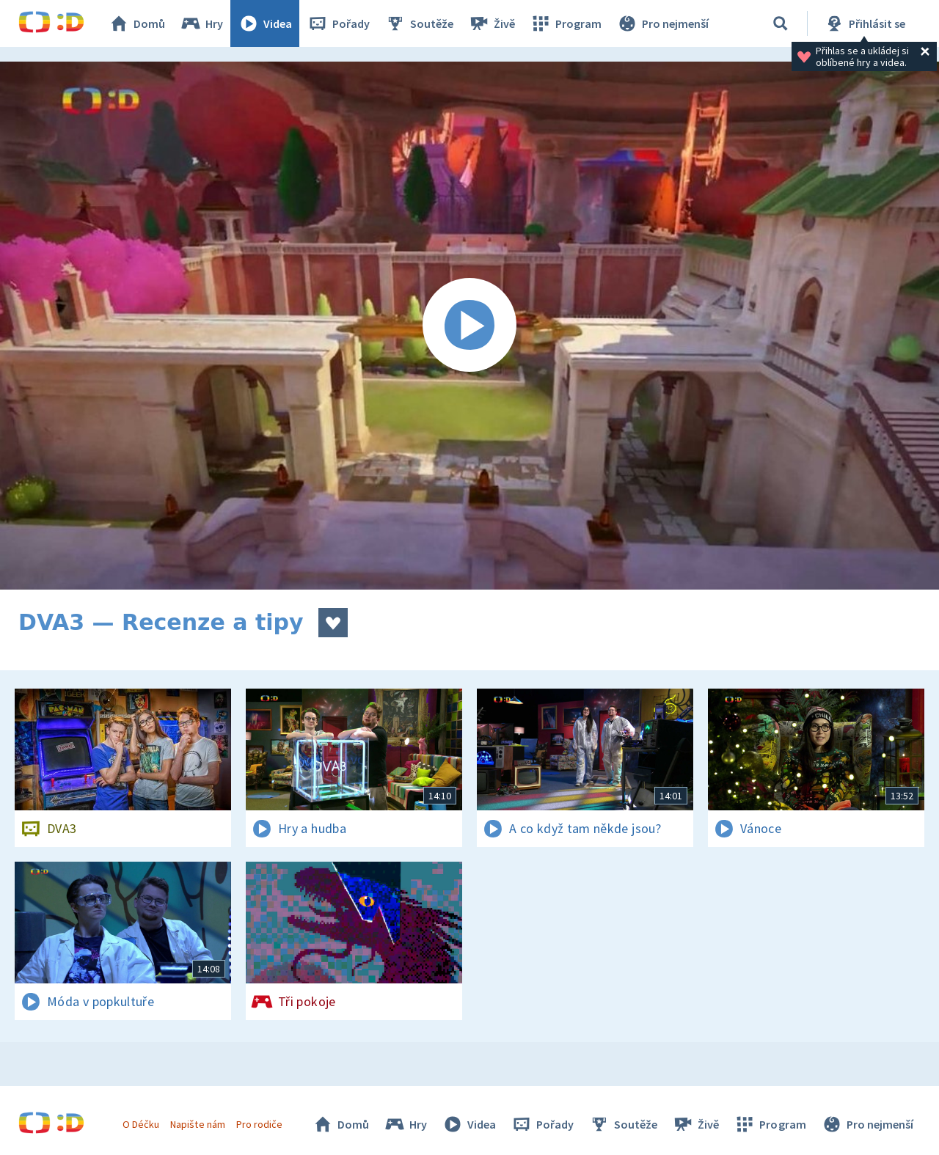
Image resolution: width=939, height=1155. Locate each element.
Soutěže (418, 23)
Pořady (338, 23)
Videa (265, 23)
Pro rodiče (259, 1124)
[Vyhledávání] (780, 23)
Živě (491, 23)
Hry (201, 23)
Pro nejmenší (662, 23)
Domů (136, 23)
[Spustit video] (469, 326)
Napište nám (197, 1124)
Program (566, 23)
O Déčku (141, 1124)
